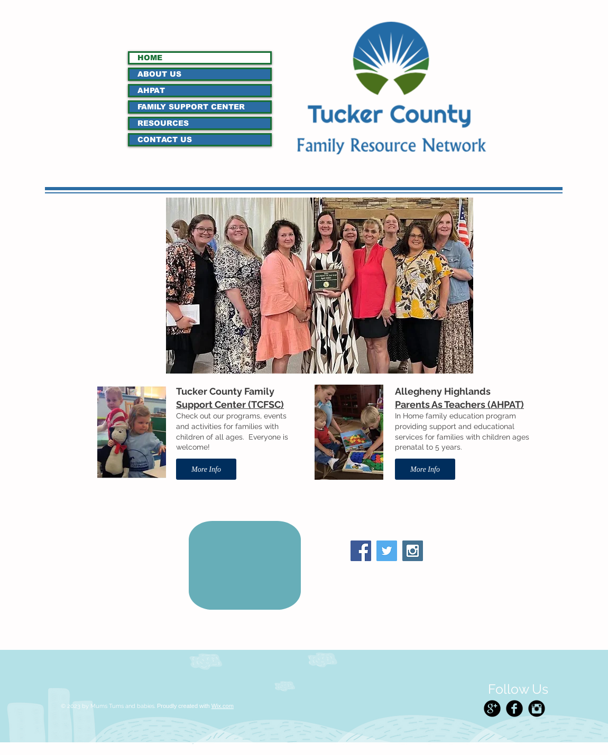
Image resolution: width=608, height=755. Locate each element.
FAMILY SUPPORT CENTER (191, 106)
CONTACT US (164, 139)
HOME (149, 57)
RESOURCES (163, 123)
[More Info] (206, 469)
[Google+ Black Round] (492, 708)
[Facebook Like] (390, 572)
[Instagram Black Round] (536, 708)
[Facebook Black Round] (514, 708)
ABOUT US (159, 74)
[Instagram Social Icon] (412, 550)
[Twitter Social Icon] (386, 550)
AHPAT (151, 90)
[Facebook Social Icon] (361, 550)
